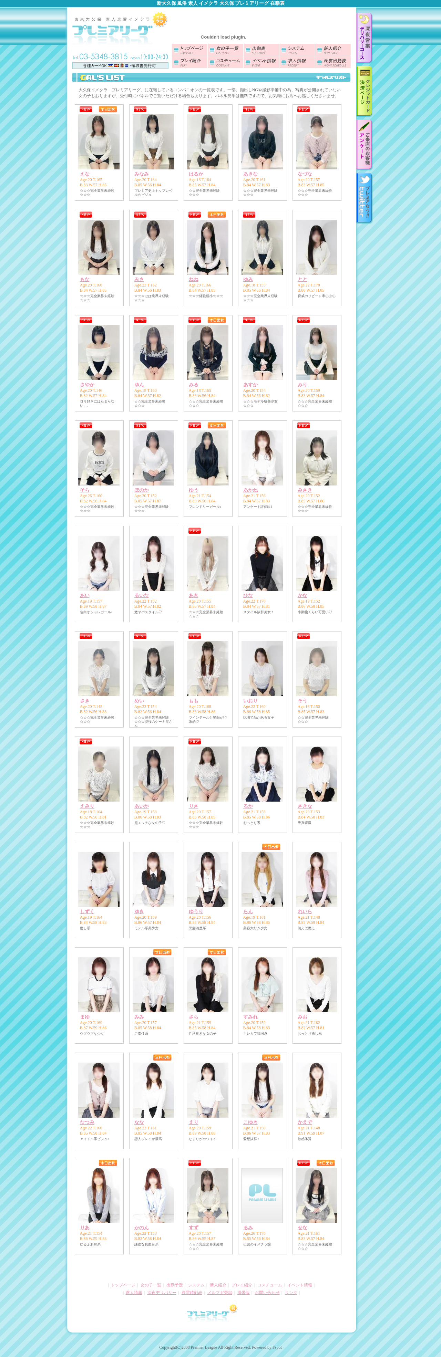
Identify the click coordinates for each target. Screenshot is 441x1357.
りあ (85, 1227)
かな (302, 595)
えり (193, 1122)
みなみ (141, 174)
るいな (141, 595)
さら (193, 1017)
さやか (87, 384)
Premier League (204, 1347)
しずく (87, 911)
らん (248, 911)
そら (85, 490)
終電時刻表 (192, 1292)
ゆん (139, 384)
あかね (250, 490)
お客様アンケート (364, 145)
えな (85, 174)
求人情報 (134, 1292)
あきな (250, 174)
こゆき (250, 1122)
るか (248, 806)
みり (302, 384)
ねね (193, 279)
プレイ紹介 (242, 1285)
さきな (305, 806)
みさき (305, 490)
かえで (305, 1122)
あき (193, 595)
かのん (141, 1227)
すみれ (250, 1017)
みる (193, 384)
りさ (193, 806)
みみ (139, 1017)
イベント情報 (299, 1285)
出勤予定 (174, 1285)
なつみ (87, 1122)
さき (85, 700)
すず (193, 1227)
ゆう (193, 490)
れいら (305, 911)
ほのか (141, 490)
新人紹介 (218, 1285)
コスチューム (269, 1285)
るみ (248, 1227)
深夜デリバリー (161, 1292)
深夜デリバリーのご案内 (364, 38)
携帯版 (243, 1292)
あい (85, 595)
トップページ (123, 1285)
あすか (250, 384)
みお (302, 1017)
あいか (141, 806)
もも (193, 700)
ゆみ (248, 279)
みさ (139, 279)
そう (302, 700)
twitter (364, 199)
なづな (305, 174)
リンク (291, 1292)
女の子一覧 (151, 1285)
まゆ (85, 1017)
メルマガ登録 (219, 1292)
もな (85, 279)
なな (139, 1122)
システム (196, 1285)
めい (139, 700)
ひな (248, 595)
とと (302, 279)
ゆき (139, 911)
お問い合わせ (267, 1292)
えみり (87, 806)
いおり (250, 700)
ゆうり (196, 911)
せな (302, 1227)
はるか (196, 174)
